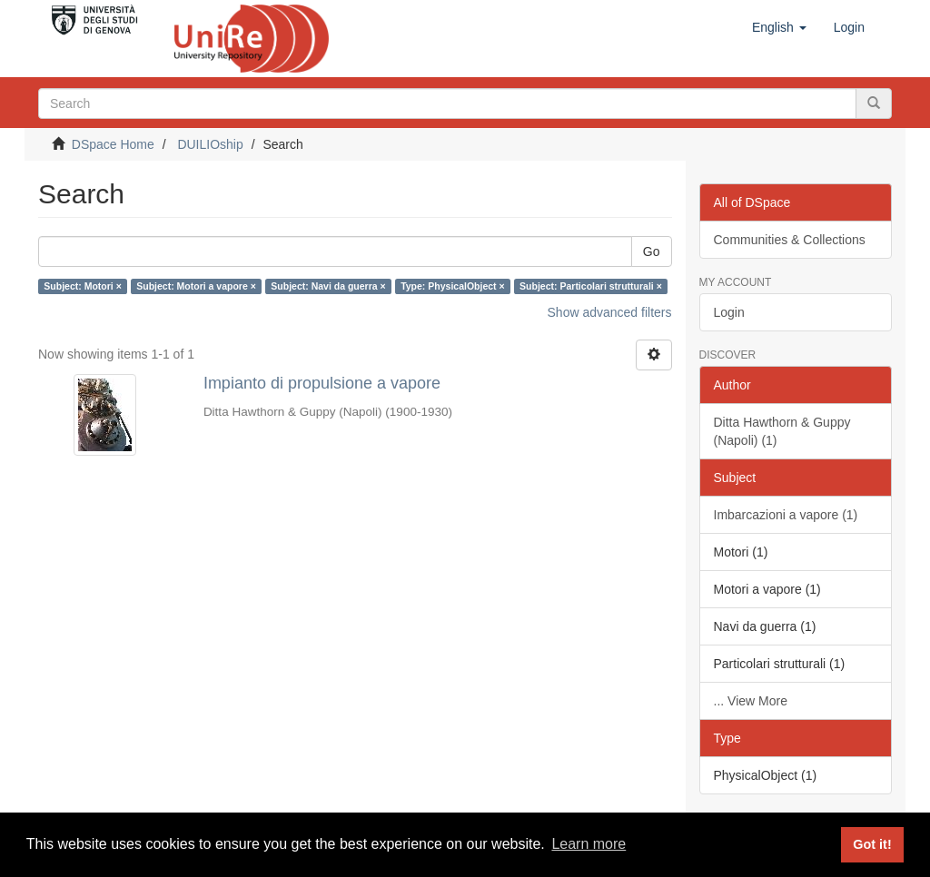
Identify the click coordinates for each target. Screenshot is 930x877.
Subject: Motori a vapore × (196, 286)
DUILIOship (209, 144)
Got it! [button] (872, 844)
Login (729, 312)
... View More (750, 701)
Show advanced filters (610, 312)
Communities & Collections (790, 239)
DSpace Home (113, 144)
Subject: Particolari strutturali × (590, 286)
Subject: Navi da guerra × (328, 286)
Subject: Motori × (82, 286)
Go (651, 251)
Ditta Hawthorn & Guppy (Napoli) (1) (782, 431)
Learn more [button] (588, 844)
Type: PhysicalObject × (452, 286)
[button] (779, 27)
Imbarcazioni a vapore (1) (786, 514)
